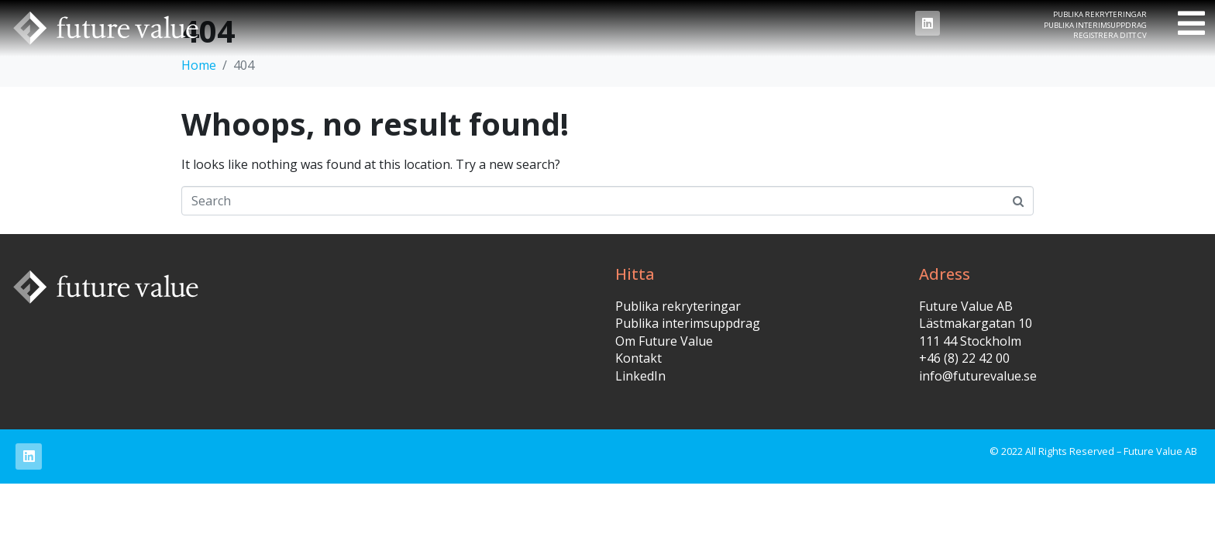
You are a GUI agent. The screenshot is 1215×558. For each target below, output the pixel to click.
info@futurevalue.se (978, 375)
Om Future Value (664, 341)
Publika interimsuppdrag (1095, 25)
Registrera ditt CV (1110, 35)
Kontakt (638, 358)
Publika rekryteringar (1100, 14)
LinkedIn (640, 375)
